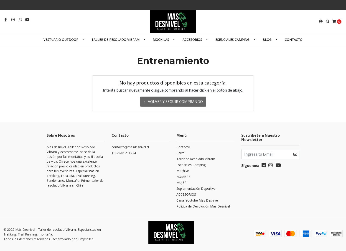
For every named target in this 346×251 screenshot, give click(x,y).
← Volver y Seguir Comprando (173, 101)
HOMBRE (183, 176)
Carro (180, 153)
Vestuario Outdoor (60, 39)
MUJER (181, 182)
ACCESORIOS (192, 39)
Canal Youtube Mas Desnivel (197, 200)
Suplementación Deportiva (196, 188)
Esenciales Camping (232, 39)
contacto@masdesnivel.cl (130, 147)
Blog (267, 39)
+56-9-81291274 (124, 153)
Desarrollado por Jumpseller (72, 239)
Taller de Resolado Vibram (116, 39)
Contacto (294, 39)
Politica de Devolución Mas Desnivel (203, 206)
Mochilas (161, 39)
